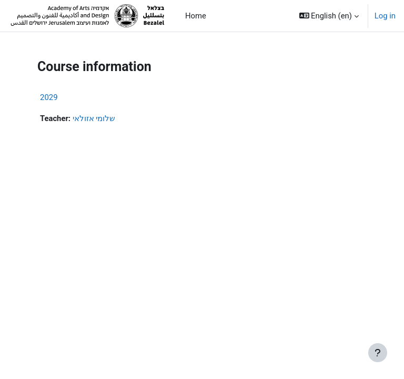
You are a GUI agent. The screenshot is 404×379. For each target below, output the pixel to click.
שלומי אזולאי (94, 118)
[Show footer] (377, 352)
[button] (329, 16)
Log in (385, 16)
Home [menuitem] (195, 16)
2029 (49, 97)
